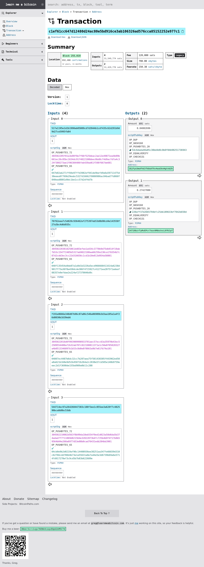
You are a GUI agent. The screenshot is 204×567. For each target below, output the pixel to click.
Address (97, 11)
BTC (141, 123)
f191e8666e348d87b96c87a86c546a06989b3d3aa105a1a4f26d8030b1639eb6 (86, 316)
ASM (64, 148)
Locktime (54, 103)
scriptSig (55, 148)
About (6, 499)
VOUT (53, 136)
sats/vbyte (155, 66)
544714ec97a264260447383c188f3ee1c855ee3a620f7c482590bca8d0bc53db (86, 409)
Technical (12, 51)
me (136, 523)
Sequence (55, 189)
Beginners (12, 43)
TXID (53, 123)
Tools (9, 59)
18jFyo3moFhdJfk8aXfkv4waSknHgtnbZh (151, 168)
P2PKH (60, 184)
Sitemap (33, 499)
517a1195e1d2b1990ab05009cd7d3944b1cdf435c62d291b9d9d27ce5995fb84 (86, 130)
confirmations (79, 60)
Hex (67, 87)
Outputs (132, 113)
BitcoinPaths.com (29, 504)
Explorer (52, 11)
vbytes (152, 61)
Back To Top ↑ (102, 513)
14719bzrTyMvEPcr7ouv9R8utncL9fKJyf (151, 230)
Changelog (49, 499)
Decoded (55, 87)
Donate (19, 499)
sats (147, 123)
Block (65, 11)
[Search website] (124, 4)
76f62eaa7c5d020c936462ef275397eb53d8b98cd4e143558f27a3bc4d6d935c (86, 223)
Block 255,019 (71, 55)
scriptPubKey (135, 135)
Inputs (54, 113)
